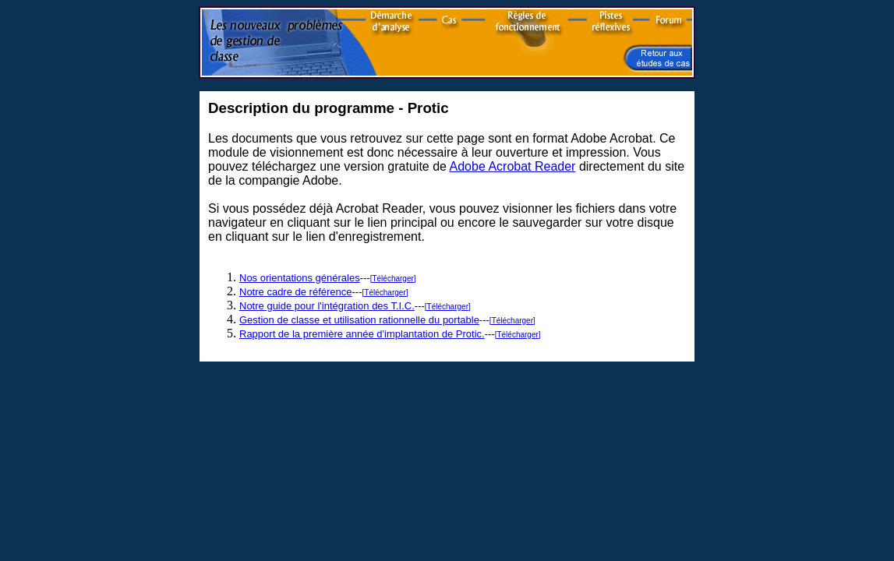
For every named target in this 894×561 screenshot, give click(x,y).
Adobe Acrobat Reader (513, 166)
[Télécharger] (393, 278)
